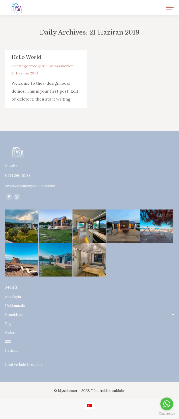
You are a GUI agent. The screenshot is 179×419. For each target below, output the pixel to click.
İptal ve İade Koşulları (23, 364)
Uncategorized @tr (28, 66)
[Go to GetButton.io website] (167, 413)
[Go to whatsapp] (166, 404)
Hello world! (27, 57)
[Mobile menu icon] (170, 7)
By (61, 66)
